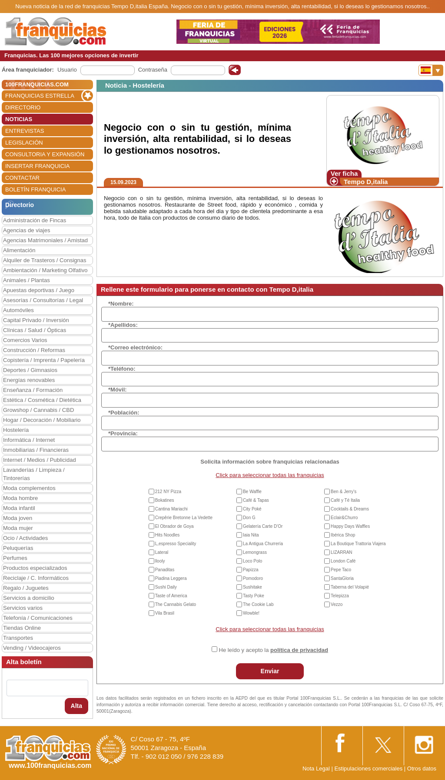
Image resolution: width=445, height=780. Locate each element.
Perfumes (15, 558)
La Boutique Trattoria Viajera (358, 543)
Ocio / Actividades (25, 538)
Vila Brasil (164, 613)
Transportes (18, 638)
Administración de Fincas (34, 220)
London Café (343, 561)
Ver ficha (344, 173)
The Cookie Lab (258, 604)
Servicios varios (23, 608)
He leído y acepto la (273, 650)
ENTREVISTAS (24, 131)
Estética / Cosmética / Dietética (42, 400)
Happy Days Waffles (350, 526)
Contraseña (152, 69)
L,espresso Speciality (175, 543)
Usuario (67, 69)
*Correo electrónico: (135, 347)
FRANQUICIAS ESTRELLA (39, 95)
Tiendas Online (22, 628)
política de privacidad (299, 650)
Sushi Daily (166, 587)
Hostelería (16, 430)
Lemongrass (255, 552)
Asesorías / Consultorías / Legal (43, 300)
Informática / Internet (29, 440)
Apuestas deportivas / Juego (38, 290)
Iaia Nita (251, 535)
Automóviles (18, 310)
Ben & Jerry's (343, 491)
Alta (76, 705)
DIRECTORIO (22, 107)
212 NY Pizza (168, 491)
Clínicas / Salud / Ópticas (34, 330)
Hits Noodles (167, 535)
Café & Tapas (256, 500)
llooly (160, 561)
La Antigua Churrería (263, 543)
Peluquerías (18, 548)
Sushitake (252, 587)
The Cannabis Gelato (175, 604)
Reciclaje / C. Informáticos (36, 578)
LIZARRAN (341, 552)
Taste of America (171, 595)
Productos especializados (35, 568)
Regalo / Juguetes (26, 588)
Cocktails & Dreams (350, 509)
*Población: (123, 412)
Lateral (162, 552)
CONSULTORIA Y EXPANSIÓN (44, 154)
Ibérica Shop (343, 535)
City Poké (252, 509)
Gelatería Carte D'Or (262, 526)
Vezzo (336, 604)
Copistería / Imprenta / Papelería (44, 360)
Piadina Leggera (171, 578)
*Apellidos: (123, 325)
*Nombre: (121, 303)
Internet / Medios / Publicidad (39, 460)
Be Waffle (252, 491)
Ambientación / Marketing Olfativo (45, 270)
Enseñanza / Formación (33, 390)
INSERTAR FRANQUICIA (37, 166)
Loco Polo (252, 561)
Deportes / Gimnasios (30, 370)
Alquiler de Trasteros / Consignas (44, 260)
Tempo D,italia (366, 181)
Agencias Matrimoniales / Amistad (45, 240)
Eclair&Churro (344, 517)
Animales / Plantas (26, 280)
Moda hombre (20, 498)
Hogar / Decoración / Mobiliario (41, 420)
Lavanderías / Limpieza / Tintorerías (34, 474)
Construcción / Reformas (34, 350)
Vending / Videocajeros (32, 648)
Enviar (270, 671)
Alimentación (19, 250)
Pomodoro (253, 578)
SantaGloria (342, 578)
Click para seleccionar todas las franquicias (270, 475)
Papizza (251, 569)
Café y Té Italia (345, 500)
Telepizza (340, 595)
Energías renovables (29, 380)
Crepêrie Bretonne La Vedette (184, 517)
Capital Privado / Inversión (36, 320)
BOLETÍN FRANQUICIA (35, 189)
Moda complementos (29, 488)
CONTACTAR (22, 177)
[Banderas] (430, 70)
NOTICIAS (18, 119)
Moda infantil (19, 508)
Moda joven (17, 518)
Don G (249, 517)
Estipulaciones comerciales (369, 768)
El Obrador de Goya (174, 526)
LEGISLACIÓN (24, 142)
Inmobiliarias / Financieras (36, 450)
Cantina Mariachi (171, 509)
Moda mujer (18, 528)
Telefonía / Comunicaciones (38, 618)
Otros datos (421, 768)
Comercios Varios (25, 340)
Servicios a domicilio (28, 598)
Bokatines (164, 500)
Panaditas (164, 569)
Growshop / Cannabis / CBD (38, 410)
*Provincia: (123, 433)
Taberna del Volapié (350, 587)
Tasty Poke (253, 595)
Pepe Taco (341, 569)
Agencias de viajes (26, 230)
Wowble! (251, 613)
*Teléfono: (122, 368)
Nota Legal (316, 768)
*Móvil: (117, 389)
